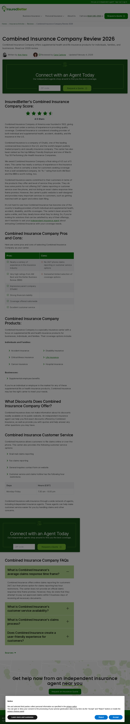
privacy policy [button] (71, 706)
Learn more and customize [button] (22, 717)
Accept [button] (116, 717)
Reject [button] (101, 717)
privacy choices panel (15, 711)
